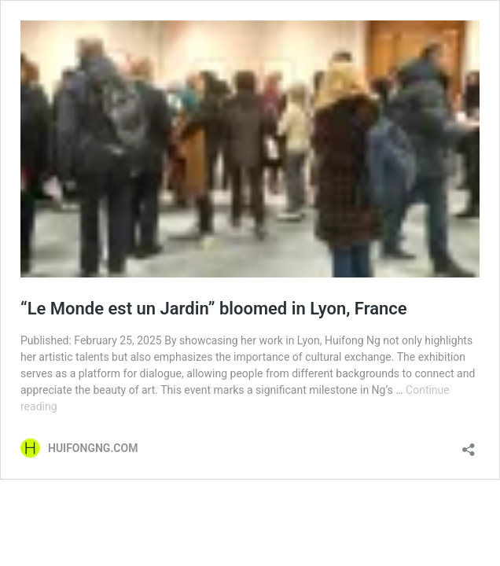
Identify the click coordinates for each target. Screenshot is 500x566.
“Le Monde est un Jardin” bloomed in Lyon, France (213, 308)
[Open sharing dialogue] (469, 444)
